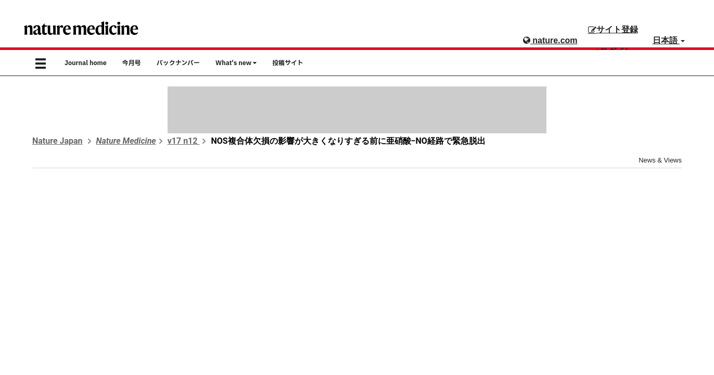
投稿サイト (287, 63)
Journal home (86, 63)
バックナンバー (178, 63)
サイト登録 (613, 29)
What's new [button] (236, 63)
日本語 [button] (669, 40)
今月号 (131, 63)
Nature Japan (57, 141)
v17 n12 (184, 141)
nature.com (550, 40)
